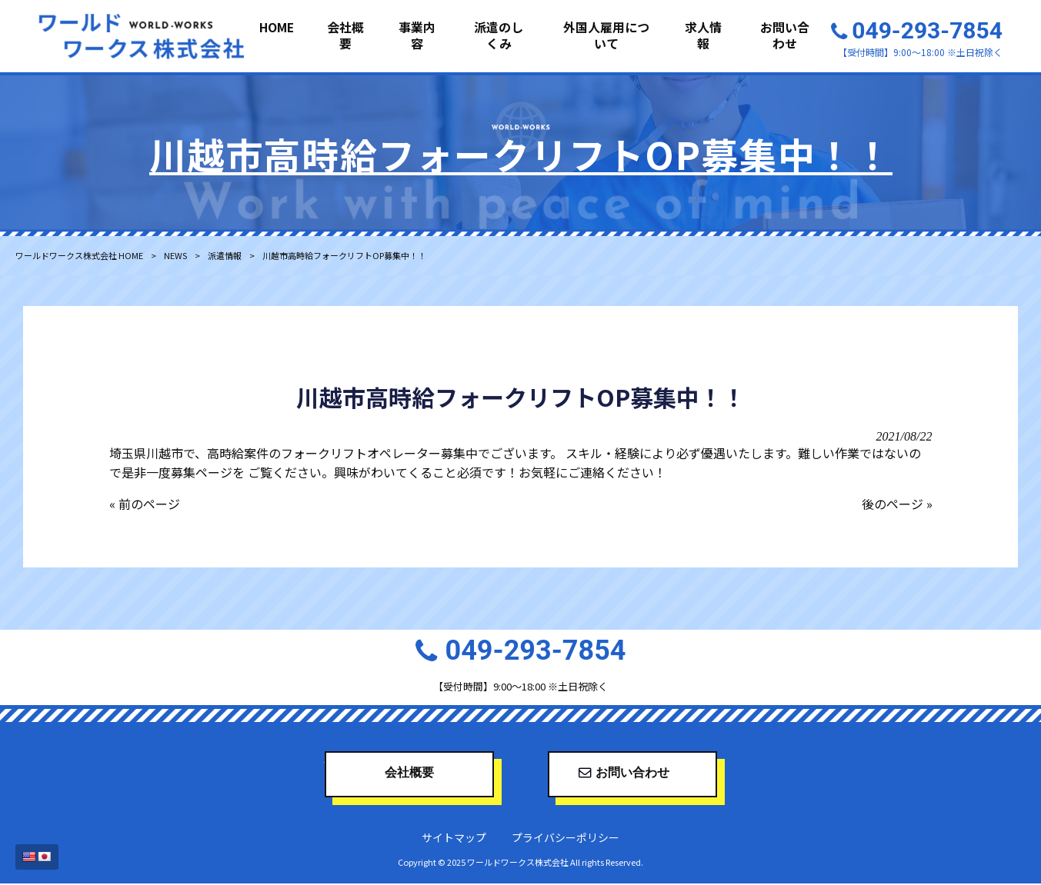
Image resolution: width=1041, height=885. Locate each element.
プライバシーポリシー (565, 838)
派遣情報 (225, 256)
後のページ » (897, 504)
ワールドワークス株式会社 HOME (79, 256)
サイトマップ (454, 838)
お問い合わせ (632, 776)
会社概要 (409, 776)
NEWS (175, 256)
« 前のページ (144, 504)
